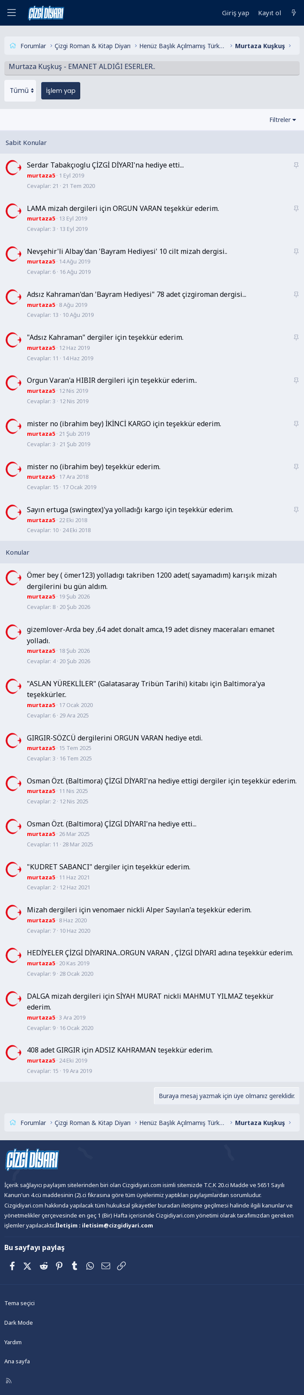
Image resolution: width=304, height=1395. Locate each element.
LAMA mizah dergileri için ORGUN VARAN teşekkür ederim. (123, 208)
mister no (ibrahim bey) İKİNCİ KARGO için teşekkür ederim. (124, 423)
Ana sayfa (17, 1361)
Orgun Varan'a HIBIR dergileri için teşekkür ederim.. (112, 380)
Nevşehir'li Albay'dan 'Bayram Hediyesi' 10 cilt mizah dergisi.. (127, 251)
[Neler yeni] (293, 12)
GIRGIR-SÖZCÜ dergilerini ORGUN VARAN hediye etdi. (115, 737)
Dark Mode (18, 1322)
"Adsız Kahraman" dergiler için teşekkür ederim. (105, 337)
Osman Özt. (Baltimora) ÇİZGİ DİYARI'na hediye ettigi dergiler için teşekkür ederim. (162, 780)
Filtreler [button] (280, 119)
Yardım (13, 1342)
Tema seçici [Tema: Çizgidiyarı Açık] (19, 1303)
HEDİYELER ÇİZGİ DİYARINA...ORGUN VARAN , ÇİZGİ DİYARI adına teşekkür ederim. (160, 952)
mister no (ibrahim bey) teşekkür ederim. (93, 466)
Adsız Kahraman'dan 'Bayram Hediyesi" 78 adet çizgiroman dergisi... (136, 294)
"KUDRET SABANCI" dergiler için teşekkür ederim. (108, 867)
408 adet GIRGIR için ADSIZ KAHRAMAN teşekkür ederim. (120, 1050)
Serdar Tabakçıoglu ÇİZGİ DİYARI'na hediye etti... (105, 165)
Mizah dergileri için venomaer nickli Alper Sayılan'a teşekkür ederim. (139, 910)
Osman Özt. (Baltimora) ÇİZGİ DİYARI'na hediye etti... (111, 824)
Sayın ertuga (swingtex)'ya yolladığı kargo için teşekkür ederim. (130, 509)
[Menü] (11, 13)
